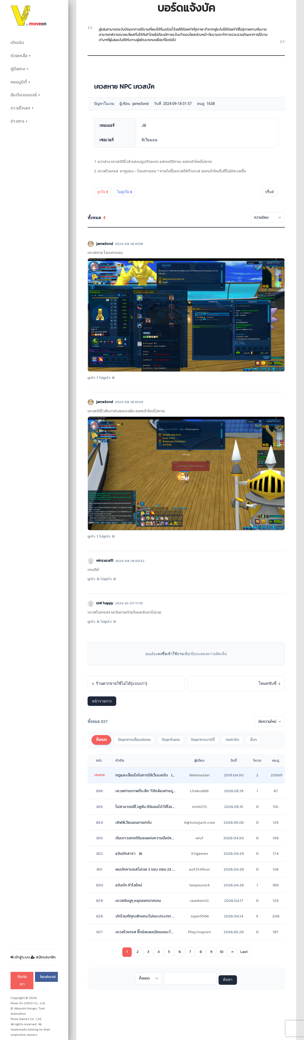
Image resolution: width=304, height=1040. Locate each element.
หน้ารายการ (102, 701)
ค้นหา (227, 980)
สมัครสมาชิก (43, 957)
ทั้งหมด (101, 739)
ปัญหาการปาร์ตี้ (203, 739)
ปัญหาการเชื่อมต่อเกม (134, 739)
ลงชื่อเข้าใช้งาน (171, 654)
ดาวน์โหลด (20, 108)
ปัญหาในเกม (171, 739)
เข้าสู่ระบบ (20, 957)
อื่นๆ (253, 739)
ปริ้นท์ (269, 192)
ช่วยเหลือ (19, 56)
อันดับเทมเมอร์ (24, 95)
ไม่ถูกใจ (124, 192)
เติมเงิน (17, 42)
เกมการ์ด (232, 739)
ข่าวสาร (17, 121)
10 (222, 951)
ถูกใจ (102, 192)
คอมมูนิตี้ (19, 82)
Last (244, 951)
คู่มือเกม (18, 69)
